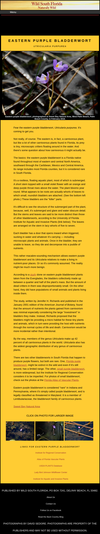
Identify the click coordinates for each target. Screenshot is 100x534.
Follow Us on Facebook (50, 510)
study (33, 274)
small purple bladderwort (70, 368)
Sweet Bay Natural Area (27, 406)
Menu (13, 12)
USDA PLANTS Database (50, 466)
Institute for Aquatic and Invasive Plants (50, 479)
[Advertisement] (50, 25)
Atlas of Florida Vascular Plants (51, 459)
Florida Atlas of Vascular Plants (61, 380)
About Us (51, 497)
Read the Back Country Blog (50, 517)
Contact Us (51, 504)
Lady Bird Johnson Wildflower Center (50, 472)
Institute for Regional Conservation (50, 453)
